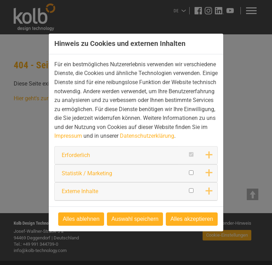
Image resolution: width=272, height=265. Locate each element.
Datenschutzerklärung (147, 135)
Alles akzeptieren (191, 219)
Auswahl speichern (134, 219)
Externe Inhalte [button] (80, 191)
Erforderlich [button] (76, 155)
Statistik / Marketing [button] (87, 173)
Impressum (68, 135)
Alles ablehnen (81, 219)
